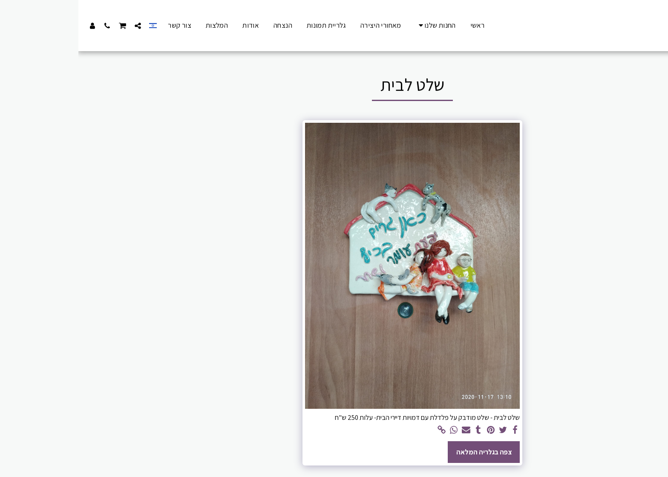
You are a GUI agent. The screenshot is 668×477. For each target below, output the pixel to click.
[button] (59, 25)
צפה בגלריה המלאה (405, 452)
